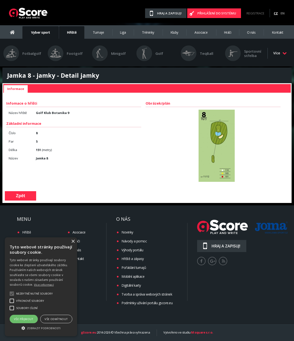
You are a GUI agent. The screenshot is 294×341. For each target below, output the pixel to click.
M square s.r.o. (202, 332)
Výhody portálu (132, 250)
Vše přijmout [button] (23, 319)
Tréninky (148, 32)
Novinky (127, 232)
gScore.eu (88, 332)
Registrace (255, 13)
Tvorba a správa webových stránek (146, 294)
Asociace (200, 32)
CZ (276, 13)
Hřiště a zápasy (132, 258)
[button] (41, 328)
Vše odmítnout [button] (56, 319)
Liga (123, 32)
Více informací (44, 284)
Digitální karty (131, 285)
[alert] (41, 286)
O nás (251, 32)
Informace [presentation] (15, 89)
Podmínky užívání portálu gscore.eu (147, 303)
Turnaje (98, 32)
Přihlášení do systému (216, 13)
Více (280, 53)
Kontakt (277, 32)
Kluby (174, 32)
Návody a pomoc (134, 241)
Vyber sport (40, 32)
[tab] (15, 89)
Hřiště (71, 32)
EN (283, 13)
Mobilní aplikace (132, 276)
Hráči (227, 32)
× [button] (73, 241)
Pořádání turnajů (133, 267)
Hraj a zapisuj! (169, 13)
